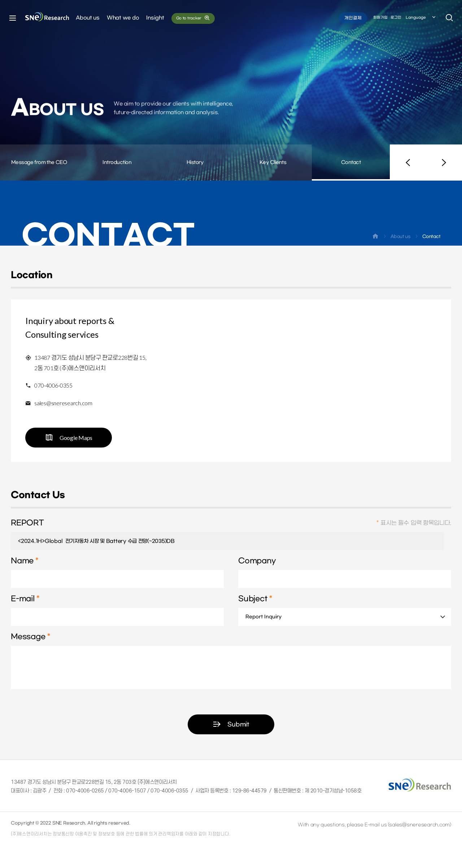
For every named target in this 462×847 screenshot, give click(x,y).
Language (421, 17)
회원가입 (380, 18)
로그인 (396, 18)
